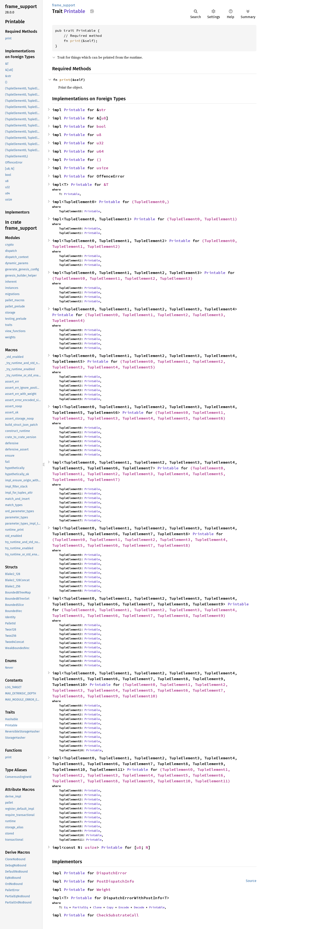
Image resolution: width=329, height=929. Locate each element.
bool (101, 126)
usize (102, 167)
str (102, 109)
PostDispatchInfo (115, 881)
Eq (65, 907)
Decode (139, 907)
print (75, 41)
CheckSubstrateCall (118, 915)
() (99, 159)
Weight (104, 889)
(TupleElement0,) (150, 201)
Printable (74, 109)
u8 (103, 118)
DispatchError (112, 872)
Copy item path (92, 11)
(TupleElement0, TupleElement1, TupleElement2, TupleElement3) (122, 278)
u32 (100, 142)
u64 (100, 151)
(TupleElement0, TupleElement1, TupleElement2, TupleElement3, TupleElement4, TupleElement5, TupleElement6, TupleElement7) (140, 474)
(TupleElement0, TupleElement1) (202, 218)
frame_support (63, 5)
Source (251, 881)
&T (106, 184)
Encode (124, 907)
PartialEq (80, 907)
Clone (97, 907)
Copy (110, 907)
